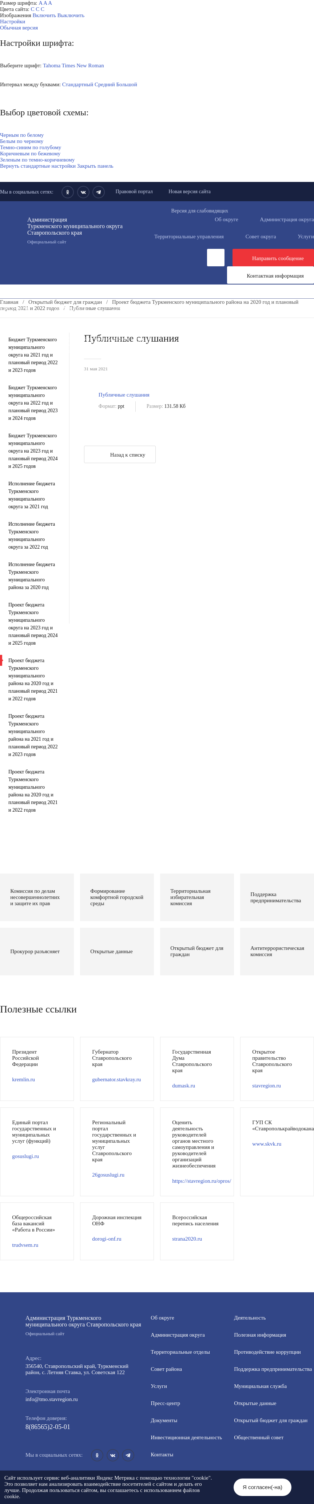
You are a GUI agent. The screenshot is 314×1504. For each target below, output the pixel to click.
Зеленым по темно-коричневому (37, 160)
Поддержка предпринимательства (273, 1369)
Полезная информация (188, 320)
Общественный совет (136, 332)
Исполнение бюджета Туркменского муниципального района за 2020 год (31, 576)
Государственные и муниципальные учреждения (69, 351)
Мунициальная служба (260, 1386)
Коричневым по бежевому (30, 153)
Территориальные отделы (180, 1352)
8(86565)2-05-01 (47, 1427)
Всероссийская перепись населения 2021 (247, 345)
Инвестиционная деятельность (199, 308)
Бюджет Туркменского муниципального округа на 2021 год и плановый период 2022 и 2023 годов (33, 355)
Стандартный (78, 84)
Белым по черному (21, 141)
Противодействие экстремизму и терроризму (65, 345)
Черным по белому (22, 135)
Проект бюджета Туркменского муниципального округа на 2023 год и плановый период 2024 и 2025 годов (33, 624)
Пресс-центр (14, 308)
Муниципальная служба (170, 326)
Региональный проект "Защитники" (132, 357)
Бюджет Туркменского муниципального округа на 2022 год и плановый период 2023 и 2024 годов (33, 403)
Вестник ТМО (158, 345)
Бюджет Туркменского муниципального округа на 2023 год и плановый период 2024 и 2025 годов (33, 451)
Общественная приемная (42, 314)
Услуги (159, 1386)
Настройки (12, 21)
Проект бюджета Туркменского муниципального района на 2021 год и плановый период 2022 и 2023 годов (33, 735)
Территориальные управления (189, 236)
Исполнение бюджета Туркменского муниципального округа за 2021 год (31, 495)
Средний (105, 84)
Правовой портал (134, 191)
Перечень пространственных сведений (195, 351)
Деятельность (71, 308)
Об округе (226, 219)
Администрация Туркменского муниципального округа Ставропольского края (76, 230)
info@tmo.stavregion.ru (51, 1399)
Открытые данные (245, 326)
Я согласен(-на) (262, 1487)
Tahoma (51, 65)
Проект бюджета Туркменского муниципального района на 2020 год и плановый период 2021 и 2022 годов (33, 679)
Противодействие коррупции (129, 314)
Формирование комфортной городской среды (65, 326)
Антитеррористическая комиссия (215, 339)
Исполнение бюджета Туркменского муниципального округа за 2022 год (31, 535)
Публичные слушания (124, 395)
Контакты (162, 1454)
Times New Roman (83, 65)
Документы (125, 308)
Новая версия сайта (189, 191)
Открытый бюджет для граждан (270, 1420)
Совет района (166, 1369)
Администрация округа (178, 1335)
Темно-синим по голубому (30, 147)
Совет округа (261, 236)
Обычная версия (19, 28)
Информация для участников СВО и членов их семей (74, 320)
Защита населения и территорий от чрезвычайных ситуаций (82, 339)
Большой (126, 84)
